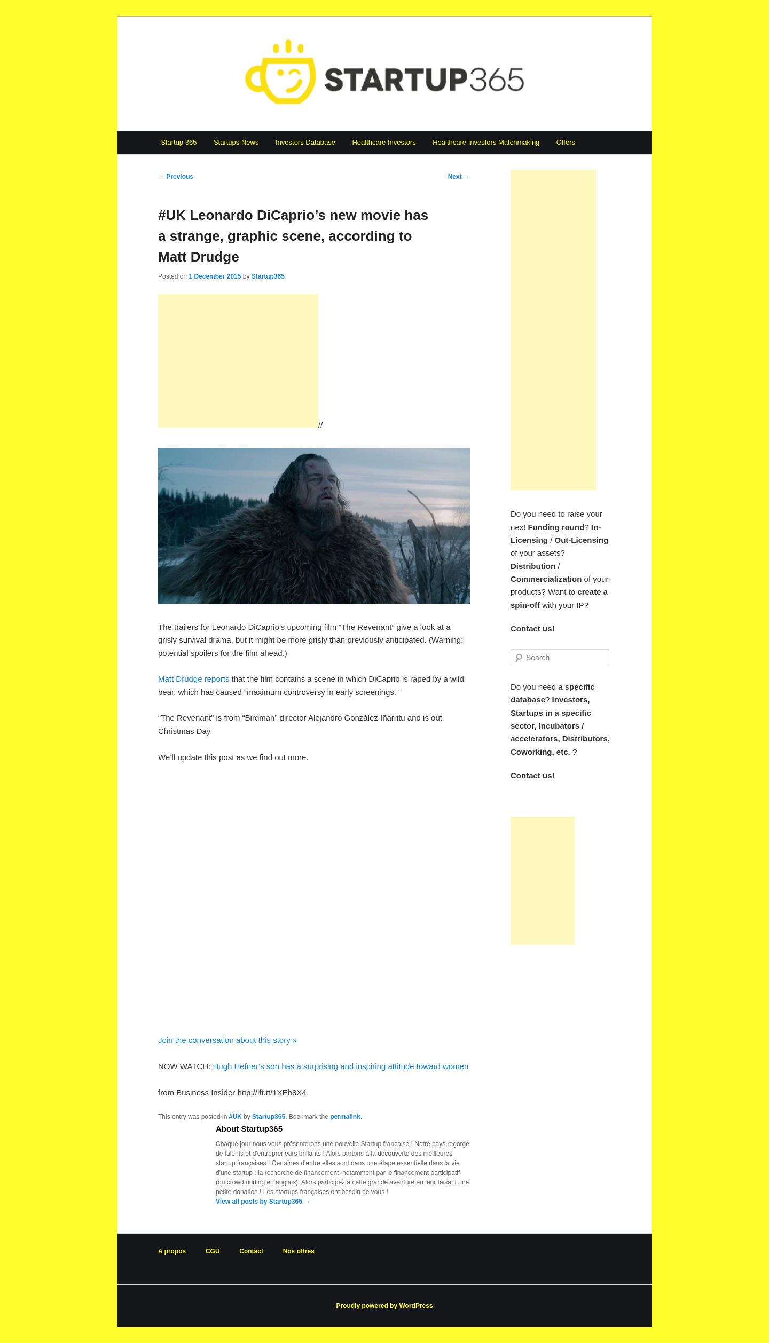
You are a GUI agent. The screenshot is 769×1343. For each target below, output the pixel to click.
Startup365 (268, 276)
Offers (565, 142)
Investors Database (305, 142)
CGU (213, 1251)
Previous (175, 176)
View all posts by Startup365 (263, 1201)
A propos (172, 1251)
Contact (251, 1251)
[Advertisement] (238, 361)
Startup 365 (179, 142)
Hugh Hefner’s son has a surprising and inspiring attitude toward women (340, 1066)
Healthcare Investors (383, 142)
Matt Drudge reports (193, 678)
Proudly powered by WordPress (384, 1305)
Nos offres (299, 1251)
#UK (235, 1116)
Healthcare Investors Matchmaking (486, 142)
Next (459, 176)
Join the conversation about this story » (227, 1040)
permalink (345, 1116)
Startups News (236, 142)
